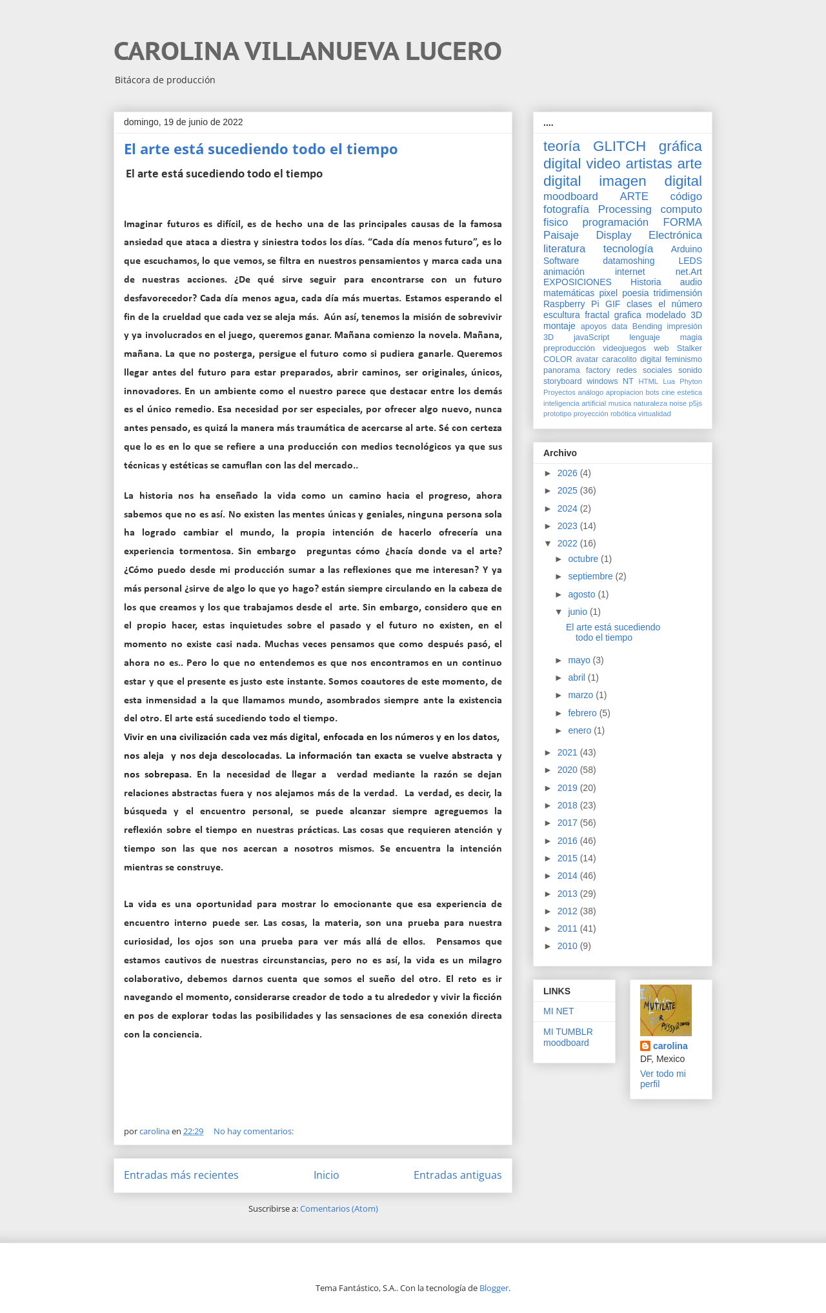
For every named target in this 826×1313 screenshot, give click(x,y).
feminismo (683, 359)
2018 (569, 805)
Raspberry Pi (571, 304)
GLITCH (619, 146)
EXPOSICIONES (577, 282)
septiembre (591, 576)
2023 (569, 526)
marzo (582, 695)
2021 (569, 752)
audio (691, 282)
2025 (569, 490)
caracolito (619, 359)
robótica (623, 413)
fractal (597, 315)
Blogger (494, 1288)
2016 (569, 841)
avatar (587, 359)
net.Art (689, 271)
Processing (625, 209)
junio (578, 611)
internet (630, 271)
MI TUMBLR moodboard (568, 1037)
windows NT (610, 381)
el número (680, 304)
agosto (583, 594)
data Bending (637, 326)
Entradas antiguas (458, 1175)
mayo (580, 660)
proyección (591, 413)
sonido (690, 370)
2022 (569, 543)
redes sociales (644, 370)
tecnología (628, 249)
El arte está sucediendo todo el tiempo (261, 148)
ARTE (634, 196)
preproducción (569, 348)
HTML (648, 381)
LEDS (690, 261)
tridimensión (678, 293)
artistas (648, 163)
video (603, 163)
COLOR (557, 359)
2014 (569, 875)
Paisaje (561, 235)
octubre (584, 559)
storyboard (562, 381)
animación (564, 271)
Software (561, 261)
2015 (569, 858)
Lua (669, 381)
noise (678, 403)
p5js (696, 403)
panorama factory (576, 370)
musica (620, 403)
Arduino (686, 249)
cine (668, 392)
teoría (561, 146)
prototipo (557, 413)
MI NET (558, 1011)
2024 (569, 508)
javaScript (591, 337)
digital (650, 359)
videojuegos (624, 348)
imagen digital (650, 181)
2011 (569, 928)
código (686, 196)
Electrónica (675, 235)
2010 (569, 946)
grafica (627, 315)
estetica (689, 392)
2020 (569, 770)
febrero (583, 713)
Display (614, 235)
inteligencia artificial (574, 403)
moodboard (570, 196)
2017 (569, 822)
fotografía (566, 209)
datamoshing (628, 261)
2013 (569, 893)
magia (691, 337)
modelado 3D (674, 315)
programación (616, 222)
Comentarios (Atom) (339, 1208)
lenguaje (644, 337)
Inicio (326, 1175)
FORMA (682, 222)
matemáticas (568, 293)
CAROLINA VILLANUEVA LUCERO (308, 50)
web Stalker (678, 348)
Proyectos (559, 392)
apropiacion (624, 392)
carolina (670, 1046)
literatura (564, 249)
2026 (569, 473)
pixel (608, 293)
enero (581, 730)
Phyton (691, 381)
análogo (590, 392)
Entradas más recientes (181, 1175)
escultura (561, 315)
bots (652, 392)
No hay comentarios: (255, 1131)
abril (577, 677)
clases (639, 304)
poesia (635, 293)
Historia (645, 282)
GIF (612, 304)
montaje (559, 326)
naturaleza (650, 403)
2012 (569, 911)
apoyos (594, 326)
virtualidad (654, 413)
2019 (569, 788)
